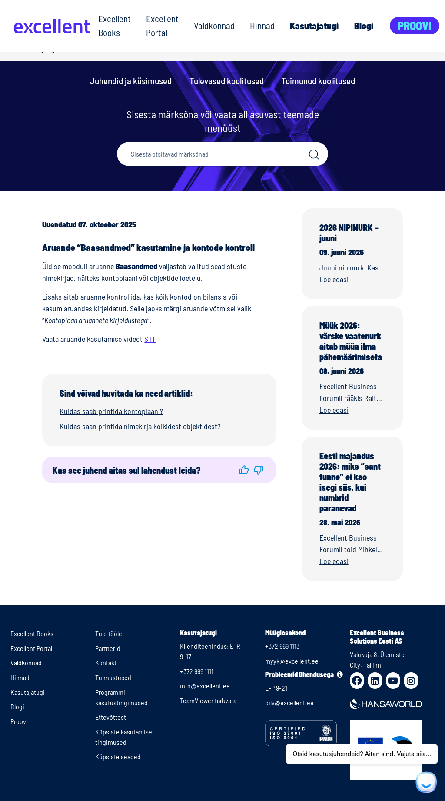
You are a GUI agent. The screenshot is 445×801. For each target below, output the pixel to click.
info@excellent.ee (205, 685)
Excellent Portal (162, 25)
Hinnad (262, 25)
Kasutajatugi (314, 25)
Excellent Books (114, 25)
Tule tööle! (109, 633)
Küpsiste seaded (118, 756)
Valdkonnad (214, 25)
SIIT (150, 339)
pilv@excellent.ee (289, 702)
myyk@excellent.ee (292, 661)
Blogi (363, 25)
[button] (244, 470)
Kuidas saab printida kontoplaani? (111, 411)
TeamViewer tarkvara (208, 700)
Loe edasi (334, 279)
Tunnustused (113, 677)
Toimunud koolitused (318, 80)
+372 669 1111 (196, 671)
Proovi (415, 25)
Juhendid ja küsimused (131, 80)
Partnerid (107, 648)
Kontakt (105, 662)
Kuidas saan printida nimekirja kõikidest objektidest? (140, 426)
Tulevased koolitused (226, 80)
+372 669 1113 (282, 646)
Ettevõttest (110, 717)
